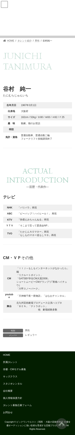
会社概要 (8, 390)
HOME (6, 355)
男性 (27, 330)
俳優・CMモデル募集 (14, 369)
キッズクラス (10, 376)
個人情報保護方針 (12, 398)
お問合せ (8, 412)
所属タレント (10, 362)
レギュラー (31, 335)
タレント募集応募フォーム (17, 405)
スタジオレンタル (12, 383)
